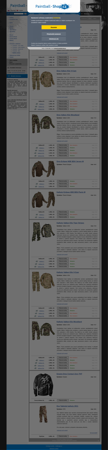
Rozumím (54, 27)
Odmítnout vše (54, 39)
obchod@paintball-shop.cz (60, 48)
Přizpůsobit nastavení (54, 34)
